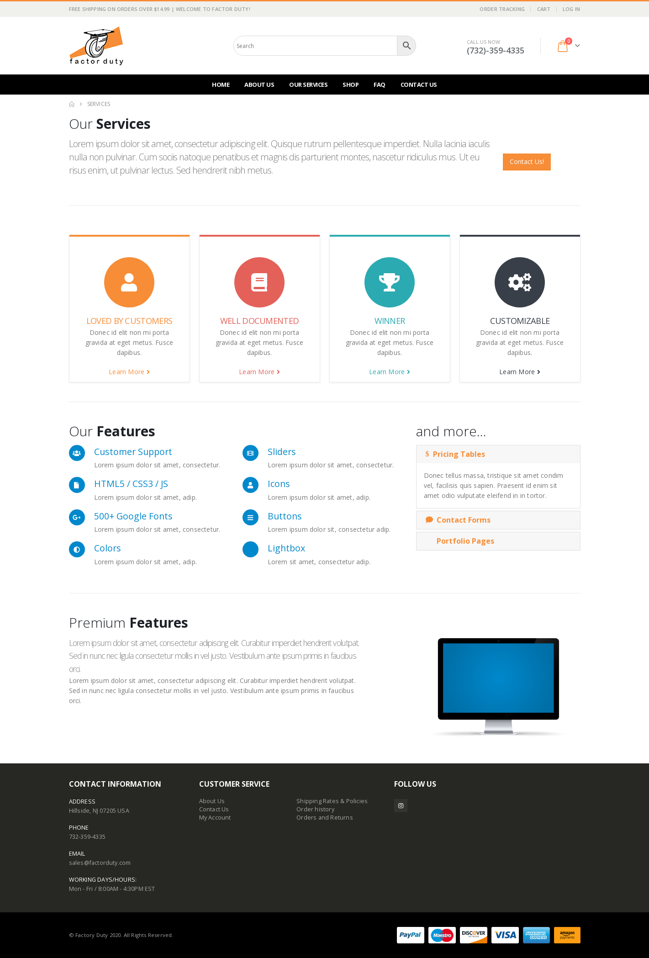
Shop (351, 84)
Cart (544, 8)
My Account (215, 817)
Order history (315, 809)
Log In (571, 8)
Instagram (400, 805)
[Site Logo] (96, 45)
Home (220, 84)
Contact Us (419, 84)
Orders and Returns (324, 817)
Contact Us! (527, 161)
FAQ (379, 84)
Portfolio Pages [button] (460, 541)
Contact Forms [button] (458, 520)
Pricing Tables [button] (455, 454)
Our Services (308, 84)
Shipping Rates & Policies (332, 801)
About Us (259, 84)
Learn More (129, 371)
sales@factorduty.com (100, 863)
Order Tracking (502, 8)
